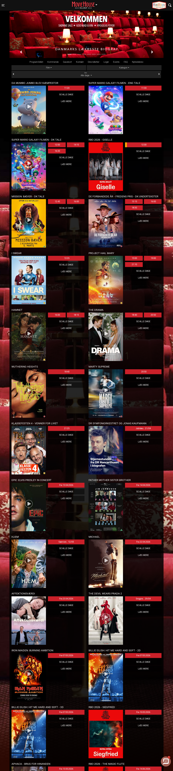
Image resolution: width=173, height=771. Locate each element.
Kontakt (80, 62)
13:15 (134, 201)
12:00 (57, 144)
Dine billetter (93, 62)
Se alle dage (66, 94)
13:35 (66, 258)
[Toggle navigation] (3, 5)
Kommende (53, 62)
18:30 (134, 207)
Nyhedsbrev (137, 62)
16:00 (76, 201)
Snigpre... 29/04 (143, 598)
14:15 (76, 144)
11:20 (66, 88)
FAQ (126, 62)
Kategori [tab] (123, 67)
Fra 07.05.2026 (66, 655)
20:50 (153, 315)
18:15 (76, 315)
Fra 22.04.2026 (143, 542)
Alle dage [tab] (86, 74)
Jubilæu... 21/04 (143, 428)
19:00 (153, 258)
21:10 (134, 264)
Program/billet (36, 62)
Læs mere (66, 101)
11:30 (144, 88)
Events (116, 62)
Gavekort (67, 62)
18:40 (134, 315)
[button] (21, 52)
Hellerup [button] (85, 3)
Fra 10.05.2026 (143, 712)
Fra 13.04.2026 (66, 485)
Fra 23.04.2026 (66, 598)
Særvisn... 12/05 (66, 542)
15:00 (134, 258)
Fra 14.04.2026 (143, 485)
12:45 (57, 201)
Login (106, 62)
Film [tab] (48, 67)
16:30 (57, 151)
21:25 (66, 428)
